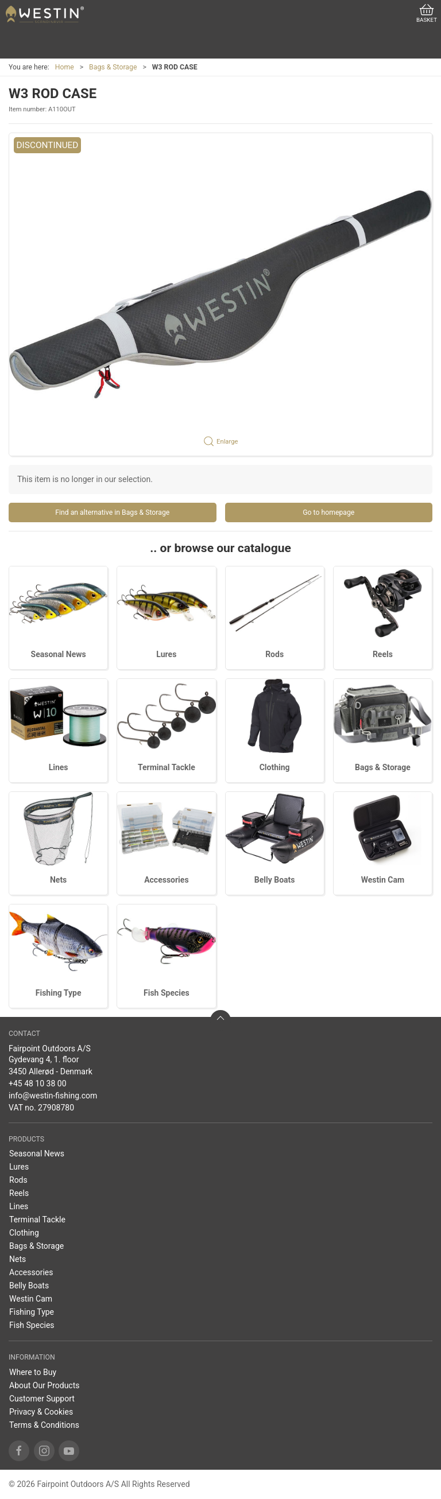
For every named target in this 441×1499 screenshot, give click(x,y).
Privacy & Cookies (41, 1411)
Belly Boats (274, 879)
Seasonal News (58, 654)
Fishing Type (59, 992)
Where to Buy (32, 1372)
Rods (274, 654)
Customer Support (42, 1398)
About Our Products (44, 1385)
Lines (58, 767)
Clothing (275, 767)
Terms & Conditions (44, 1425)
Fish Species (166, 992)
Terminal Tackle (166, 767)
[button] (220, 295)
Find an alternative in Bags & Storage (112, 512)
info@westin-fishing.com (53, 1095)
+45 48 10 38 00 (38, 1083)
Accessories (166, 879)
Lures (166, 654)
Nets (58, 879)
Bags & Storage (113, 67)
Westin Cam (382, 879)
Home (64, 67)
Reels (383, 654)
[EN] (45, 14)
